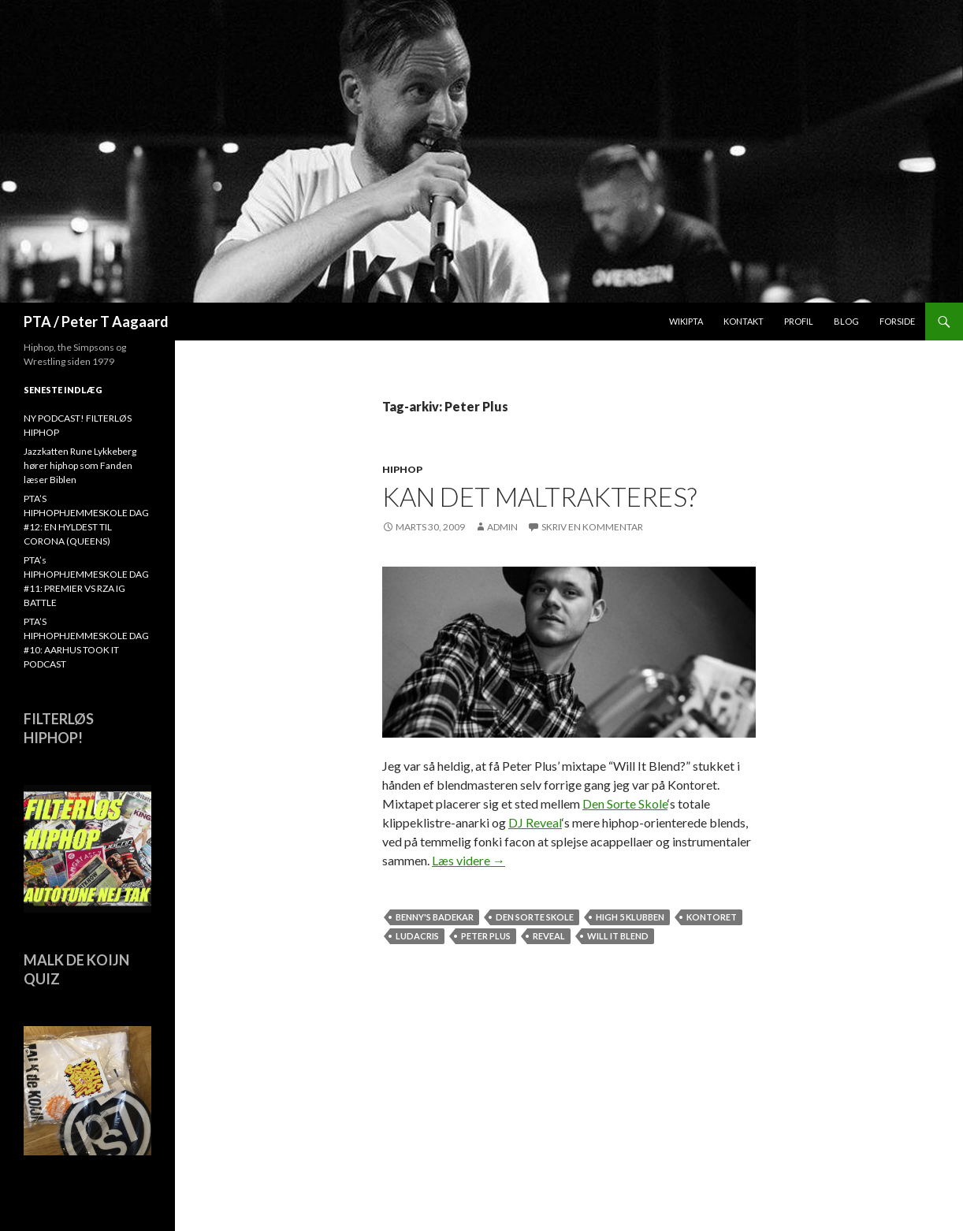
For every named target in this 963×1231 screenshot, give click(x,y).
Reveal (549, 936)
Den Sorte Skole (624, 803)
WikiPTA (686, 321)
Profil (798, 321)
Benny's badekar (435, 917)
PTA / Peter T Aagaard (96, 321)
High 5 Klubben (630, 917)
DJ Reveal (535, 822)
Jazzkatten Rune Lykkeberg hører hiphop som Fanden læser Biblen (80, 465)
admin (502, 527)
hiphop (402, 469)
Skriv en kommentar (592, 527)
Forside (897, 321)
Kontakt (743, 321)
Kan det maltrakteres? (539, 496)
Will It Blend (618, 936)
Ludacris (417, 936)
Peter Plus (486, 936)
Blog (846, 321)
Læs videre (468, 860)
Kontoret (711, 917)
